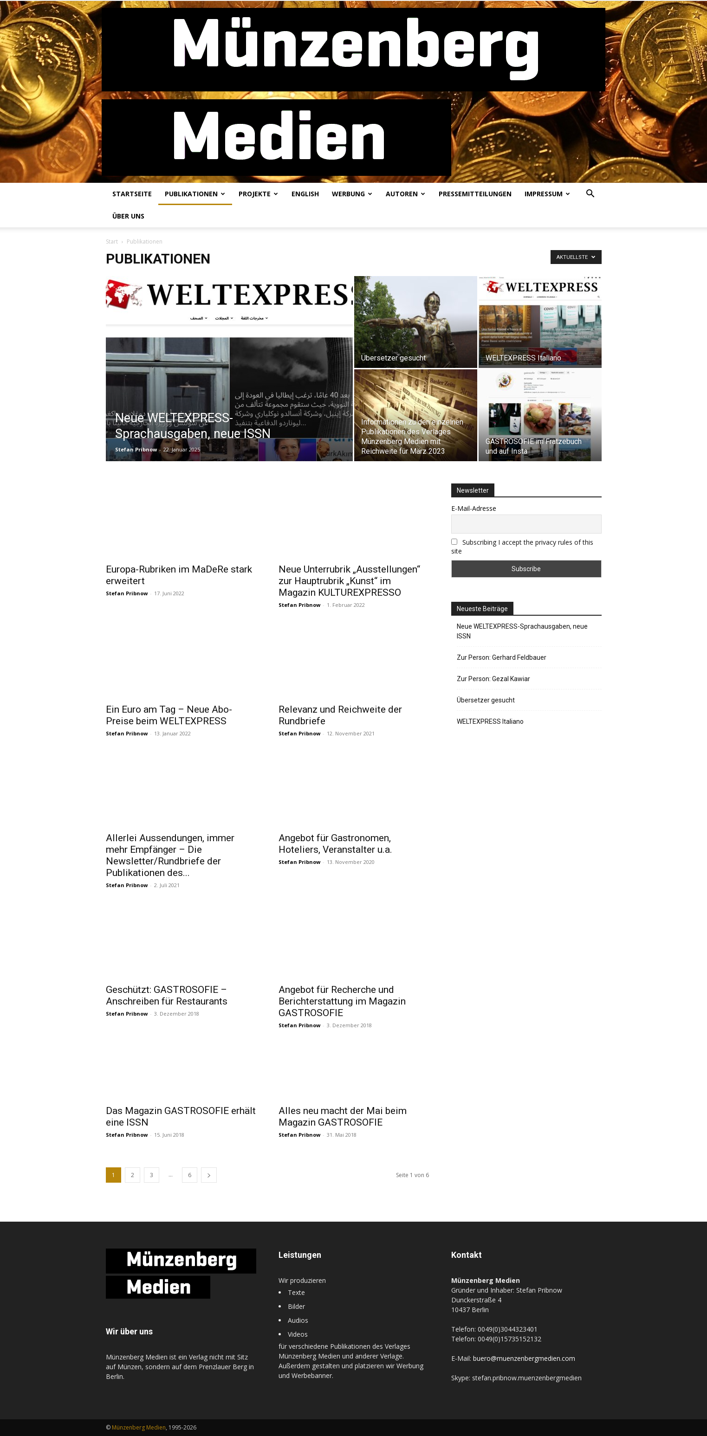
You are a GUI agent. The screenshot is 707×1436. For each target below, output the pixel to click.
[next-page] (209, 1175)
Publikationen (195, 193)
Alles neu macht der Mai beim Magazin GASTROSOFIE (343, 1116)
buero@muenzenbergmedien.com (524, 1358)
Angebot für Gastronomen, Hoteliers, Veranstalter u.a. (335, 843)
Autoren (405, 193)
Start (112, 241)
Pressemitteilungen (475, 193)
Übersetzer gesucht (486, 700)
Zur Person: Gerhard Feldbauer (501, 657)
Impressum (547, 193)
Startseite (132, 193)
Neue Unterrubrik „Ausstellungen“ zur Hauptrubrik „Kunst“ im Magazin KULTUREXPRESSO (349, 581)
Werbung (352, 193)
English (305, 193)
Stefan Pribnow (136, 449)
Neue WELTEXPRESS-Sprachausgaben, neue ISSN (522, 631)
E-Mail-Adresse (473, 508)
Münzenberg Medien (139, 1427)
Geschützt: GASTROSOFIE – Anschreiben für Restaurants (166, 995)
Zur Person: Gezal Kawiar (493, 679)
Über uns (128, 216)
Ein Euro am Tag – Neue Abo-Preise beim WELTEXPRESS (169, 715)
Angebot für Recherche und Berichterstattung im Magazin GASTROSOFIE (342, 1001)
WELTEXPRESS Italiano (490, 721)
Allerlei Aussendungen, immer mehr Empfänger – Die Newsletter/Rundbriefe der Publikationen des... (170, 855)
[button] (590, 194)
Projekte (258, 193)
